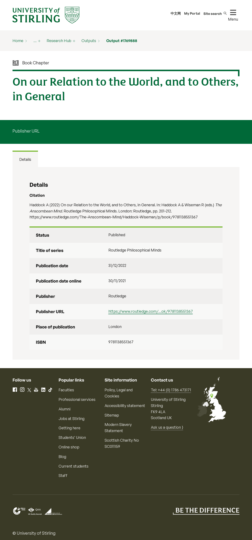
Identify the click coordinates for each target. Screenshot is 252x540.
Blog (62, 456)
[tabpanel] (126, 263)
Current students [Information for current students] (73, 466)
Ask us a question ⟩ (167, 427)
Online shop (69, 447)
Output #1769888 (121, 40)
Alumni (64, 409)
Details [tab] (25, 159)
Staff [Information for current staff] (63, 475)
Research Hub (59, 40)
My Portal (192, 13)
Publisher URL (26, 131)
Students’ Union (72, 437)
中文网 (176, 13)
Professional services (77, 399)
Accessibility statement (125, 405)
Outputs (88, 40)
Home (18, 40)
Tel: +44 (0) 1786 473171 (171, 389)
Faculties (66, 389)
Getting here (69, 427)
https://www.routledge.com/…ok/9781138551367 (150, 311)
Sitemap (112, 415)
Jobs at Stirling (71, 418)
